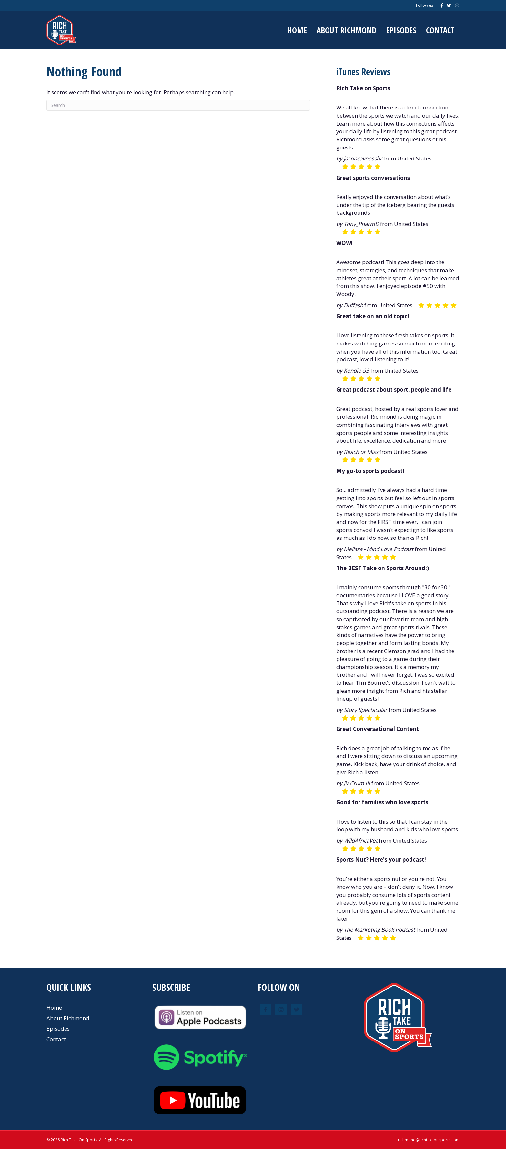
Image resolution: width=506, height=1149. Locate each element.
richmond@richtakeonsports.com (429, 1140)
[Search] (178, 105)
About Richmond (346, 30)
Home (297, 30)
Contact (440, 30)
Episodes (401, 30)
